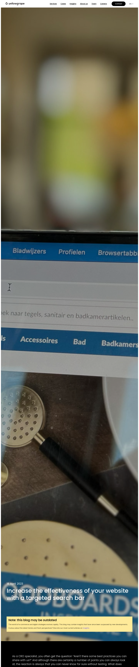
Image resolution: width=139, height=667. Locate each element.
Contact (118, 4)
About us (84, 4)
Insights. (86, 628)
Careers (103, 4)
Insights (73, 4)
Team (94, 4)
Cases (63, 4)
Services (53, 4)
